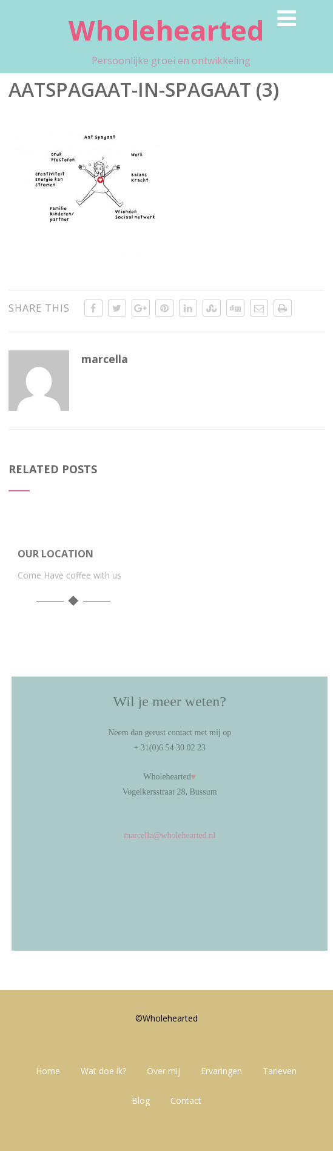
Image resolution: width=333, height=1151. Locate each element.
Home (48, 1071)
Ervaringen (221, 1071)
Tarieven (280, 1071)
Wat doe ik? (103, 1071)
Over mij (163, 1071)
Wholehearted (166, 29)
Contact (185, 1100)
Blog (141, 1100)
